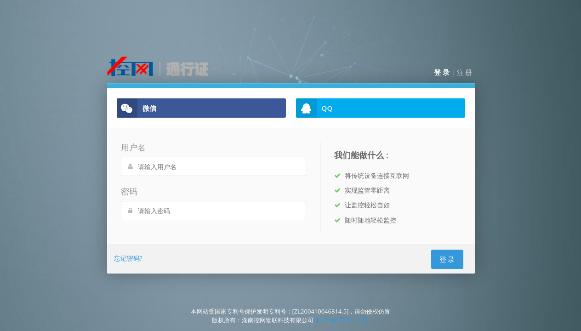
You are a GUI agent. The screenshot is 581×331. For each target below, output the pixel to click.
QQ (314, 108)
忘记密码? (128, 258)
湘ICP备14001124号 (342, 320)
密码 (129, 191)
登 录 (442, 72)
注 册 (465, 72)
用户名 (133, 147)
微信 (136, 108)
